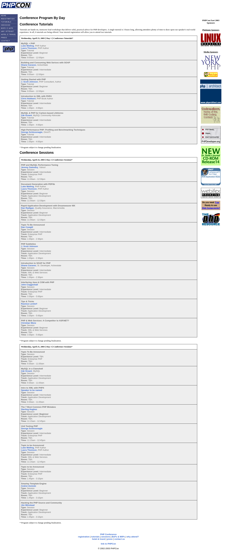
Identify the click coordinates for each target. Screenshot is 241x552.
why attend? (133, 537)
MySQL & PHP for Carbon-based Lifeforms (42, 113)
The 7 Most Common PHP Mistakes (38, 407)
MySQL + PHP (28, 43)
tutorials (95, 537)
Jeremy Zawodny (29, 167)
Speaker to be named (31, 390)
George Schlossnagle (31, 132)
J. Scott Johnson (29, 82)
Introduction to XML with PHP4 (36, 96)
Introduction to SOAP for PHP (36, 263)
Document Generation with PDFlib (38, 184)
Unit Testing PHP (29, 426)
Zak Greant (26, 115)
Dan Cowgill (27, 227)
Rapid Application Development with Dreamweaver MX (48, 205)
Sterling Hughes (29, 409)
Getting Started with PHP (33, 79)
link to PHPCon (108, 544)
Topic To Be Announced (33, 225)
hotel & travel (98, 539)
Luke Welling (27, 46)
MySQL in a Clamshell (32, 368)
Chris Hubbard (28, 98)
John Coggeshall (29, 284)
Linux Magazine (18, 10)
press (110, 539)
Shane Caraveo (28, 65)
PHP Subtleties (28, 244)
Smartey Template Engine (33, 483)
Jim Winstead (28, 505)
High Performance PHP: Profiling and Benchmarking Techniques (53, 130)
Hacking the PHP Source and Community (41, 503)
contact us (119, 539)
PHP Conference (108, 534)
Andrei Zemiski (28, 486)
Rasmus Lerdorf (29, 304)
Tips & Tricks (27, 301)
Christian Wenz (28, 323)
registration (83, 537)
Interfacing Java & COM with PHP (37, 282)
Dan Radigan (27, 208)
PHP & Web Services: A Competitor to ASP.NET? (45, 320)
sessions (105, 537)
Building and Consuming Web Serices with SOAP (45, 62)
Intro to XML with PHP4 (32, 388)
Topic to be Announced (32, 467)
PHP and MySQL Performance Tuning (39, 165)
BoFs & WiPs (118, 537)
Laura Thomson (29, 48)
